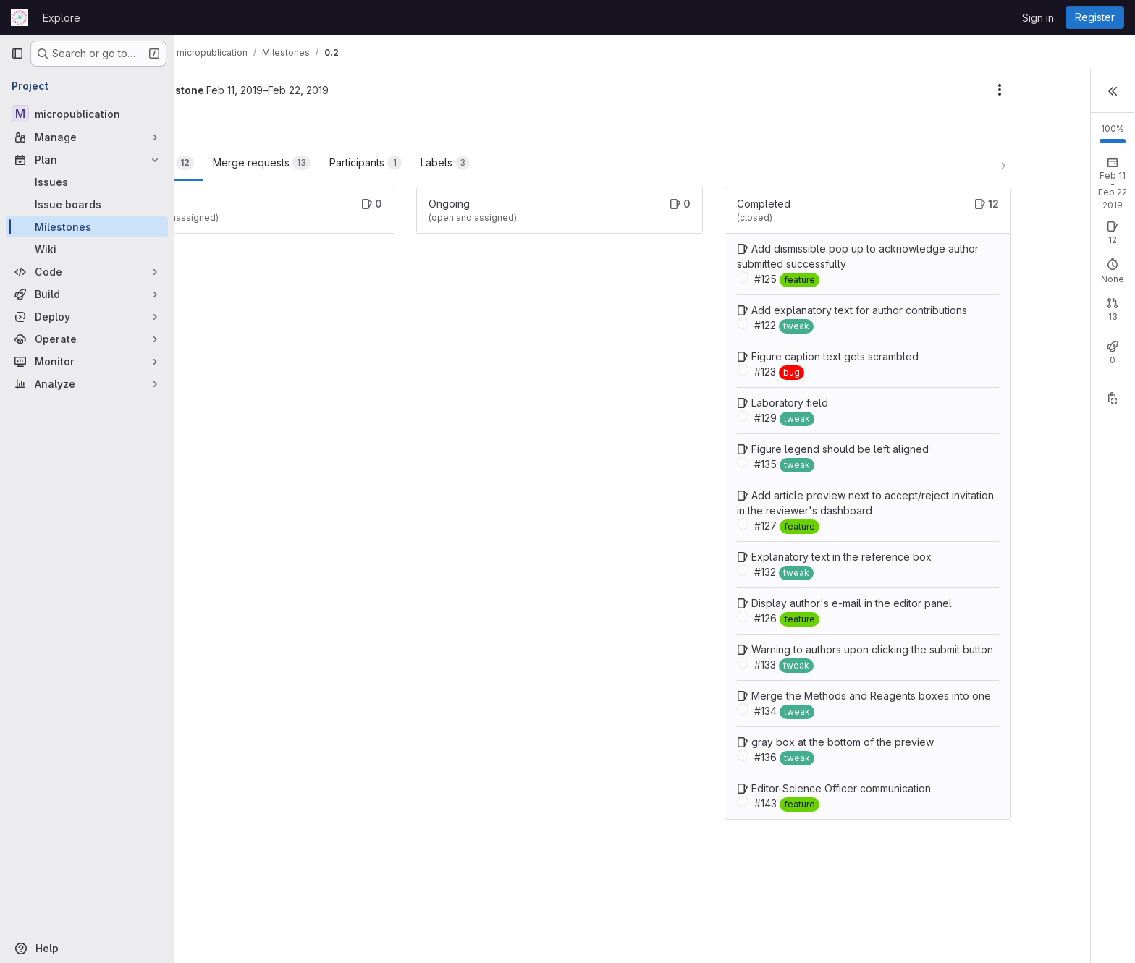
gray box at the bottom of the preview (801, 833)
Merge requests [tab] (345, 163)
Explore (61, 18)
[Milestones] (87, 226)
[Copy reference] (1112, 420)
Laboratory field (748, 433)
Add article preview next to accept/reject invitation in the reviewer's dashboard (792, 540)
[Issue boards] (87, 204)
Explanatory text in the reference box (800, 602)
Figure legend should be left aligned (798, 479)
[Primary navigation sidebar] (17, 53)
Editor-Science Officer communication (800, 879)
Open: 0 (960, 238)
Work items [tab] (239, 163)
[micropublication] (87, 113)
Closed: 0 (1014, 334)
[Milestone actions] (896, 89)
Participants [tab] (449, 163)
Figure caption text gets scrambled (793, 387)
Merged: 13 (1077, 334)
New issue (1096, 225)
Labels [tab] (528, 163)
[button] (1112, 89)
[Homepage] (19, 17)
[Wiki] (87, 249)
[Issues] (87, 181)
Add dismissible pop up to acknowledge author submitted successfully (770, 263)
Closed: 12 (1016, 238)
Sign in (1038, 18)
